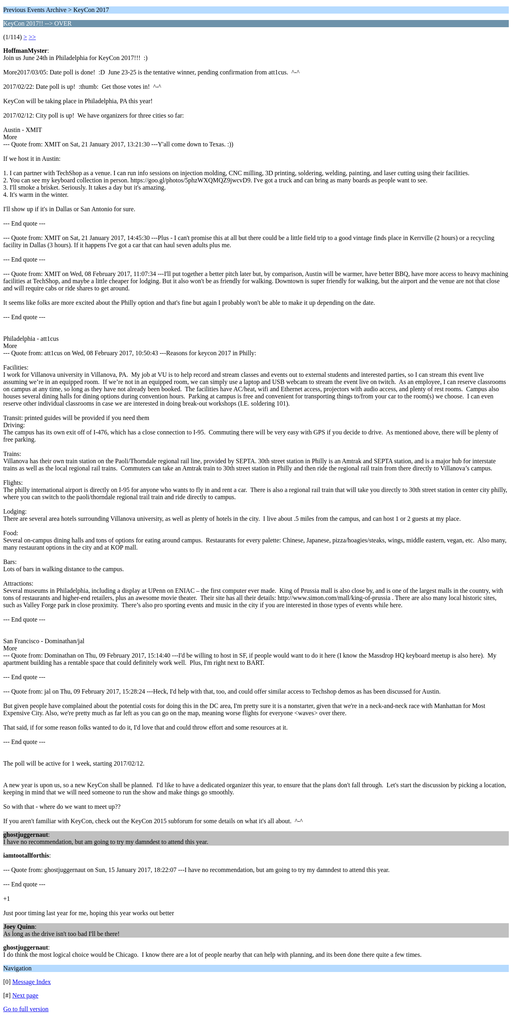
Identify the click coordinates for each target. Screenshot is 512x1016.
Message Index (31, 981)
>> (32, 37)
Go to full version (25, 1009)
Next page (25, 995)
